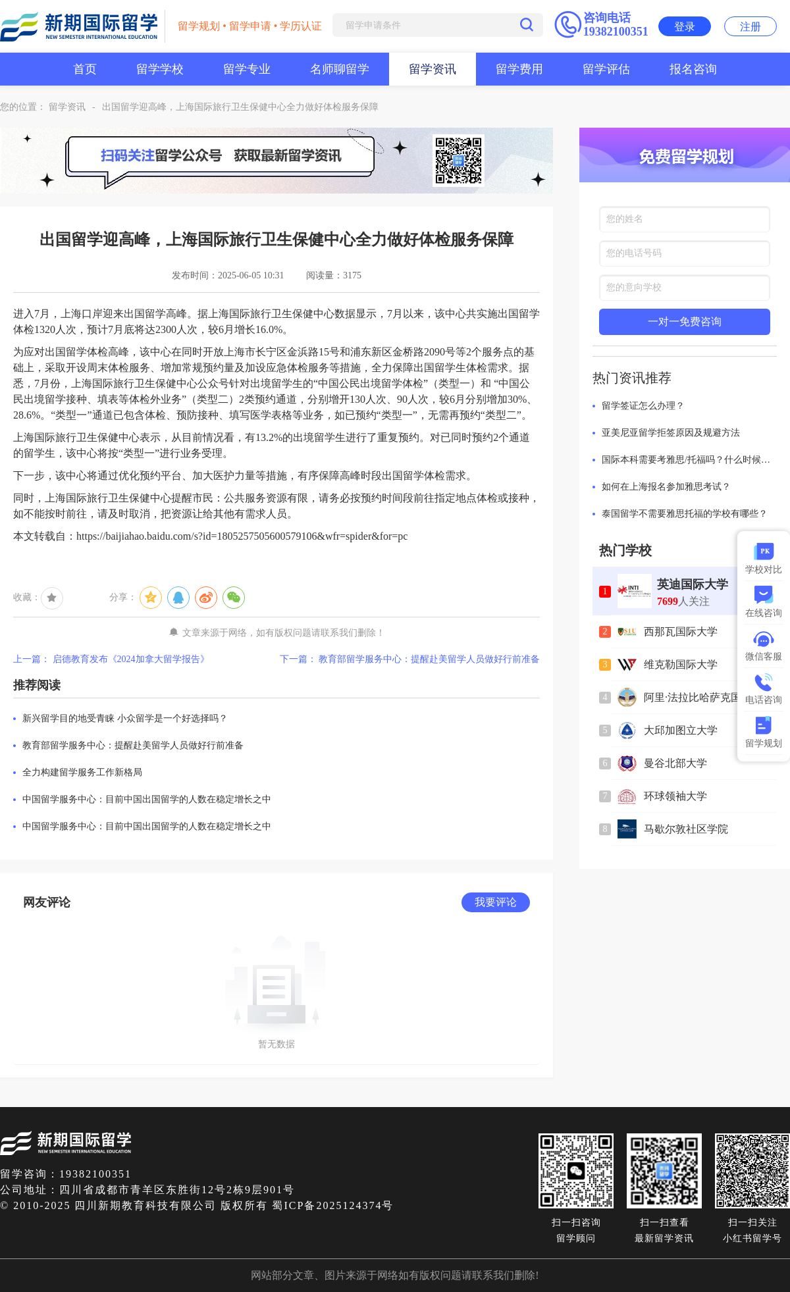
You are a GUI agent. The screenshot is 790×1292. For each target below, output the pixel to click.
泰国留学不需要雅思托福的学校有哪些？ (685, 514)
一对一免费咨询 (685, 321)
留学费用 (519, 69)
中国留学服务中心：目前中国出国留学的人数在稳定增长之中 (146, 799)
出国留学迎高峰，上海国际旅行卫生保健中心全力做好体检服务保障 (240, 107)
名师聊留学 (339, 69)
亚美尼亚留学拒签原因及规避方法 (671, 433)
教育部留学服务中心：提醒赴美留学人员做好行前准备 (133, 745)
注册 (750, 26)
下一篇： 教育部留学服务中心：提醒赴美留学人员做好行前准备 (410, 659)
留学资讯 (432, 69)
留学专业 (247, 69)
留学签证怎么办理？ (643, 406)
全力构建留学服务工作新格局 (82, 772)
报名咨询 (693, 69)
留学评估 (606, 69)
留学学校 (160, 69)
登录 (684, 26)
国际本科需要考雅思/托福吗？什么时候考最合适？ (689, 460)
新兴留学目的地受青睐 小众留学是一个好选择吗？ (125, 718)
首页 (85, 69)
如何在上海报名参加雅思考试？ (666, 487)
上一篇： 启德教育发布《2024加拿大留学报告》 (111, 659)
